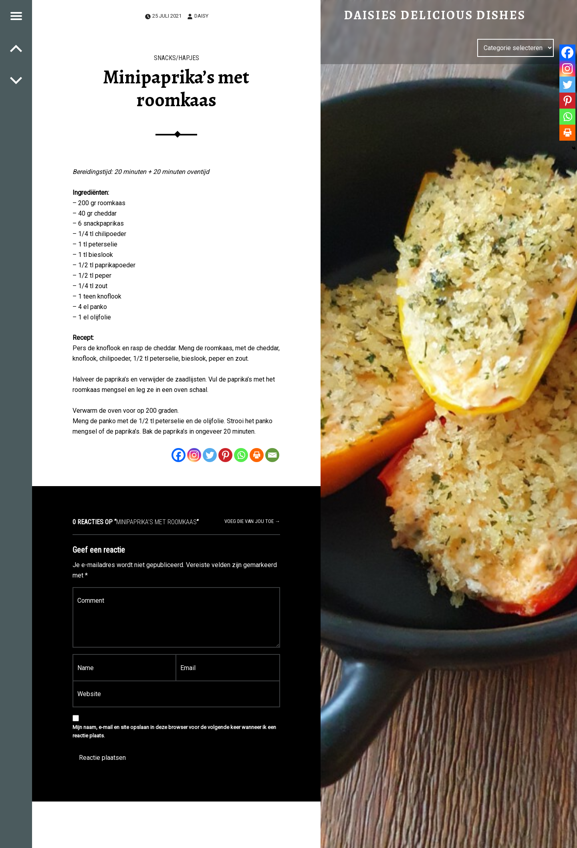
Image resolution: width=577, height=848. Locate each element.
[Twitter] (210, 455)
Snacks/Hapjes (176, 58)
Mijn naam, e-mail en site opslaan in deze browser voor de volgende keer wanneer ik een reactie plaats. (174, 731)
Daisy (201, 16)
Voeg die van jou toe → (252, 521)
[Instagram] (194, 455)
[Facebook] (178, 455)
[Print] (257, 455)
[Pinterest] (225, 455)
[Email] (272, 455)
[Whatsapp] (241, 455)
